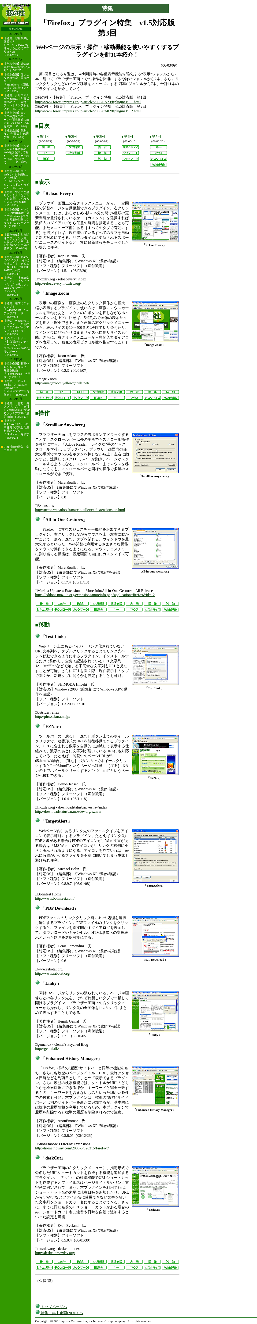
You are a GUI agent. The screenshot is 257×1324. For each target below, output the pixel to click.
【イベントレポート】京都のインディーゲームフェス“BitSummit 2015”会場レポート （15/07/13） (17, 347)
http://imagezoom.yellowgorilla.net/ (62, 383)
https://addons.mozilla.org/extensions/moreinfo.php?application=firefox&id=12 (95, 595)
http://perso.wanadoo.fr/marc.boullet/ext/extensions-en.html (80, 510)
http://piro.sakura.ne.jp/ (52, 717)
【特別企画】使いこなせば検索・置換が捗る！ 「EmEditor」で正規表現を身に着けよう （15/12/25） (16, 83)
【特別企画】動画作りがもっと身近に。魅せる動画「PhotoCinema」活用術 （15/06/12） (17, 370)
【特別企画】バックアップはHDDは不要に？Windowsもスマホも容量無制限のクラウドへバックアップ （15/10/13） (17, 218)
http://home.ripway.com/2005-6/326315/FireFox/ (72, 1148)
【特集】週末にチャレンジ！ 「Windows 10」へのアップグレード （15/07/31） (16, 310)
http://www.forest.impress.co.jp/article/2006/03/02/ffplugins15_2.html (88, 111)
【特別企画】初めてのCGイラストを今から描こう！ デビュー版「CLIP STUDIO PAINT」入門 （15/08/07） (17, 265)
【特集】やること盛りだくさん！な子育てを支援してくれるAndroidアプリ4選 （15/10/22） (16, 198)
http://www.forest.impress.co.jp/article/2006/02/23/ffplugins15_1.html (88, 102)
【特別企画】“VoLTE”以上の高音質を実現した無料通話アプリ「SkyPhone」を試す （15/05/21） (16, 429)
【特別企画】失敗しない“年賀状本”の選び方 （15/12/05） (16, 134)
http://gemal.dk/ (47, 1049)
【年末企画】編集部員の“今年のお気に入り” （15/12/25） (17, 67)
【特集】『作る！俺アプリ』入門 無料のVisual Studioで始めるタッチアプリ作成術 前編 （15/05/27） (17, 410)
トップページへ (51, 1307)
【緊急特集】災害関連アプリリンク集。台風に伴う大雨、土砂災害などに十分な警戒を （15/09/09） (16, 241)
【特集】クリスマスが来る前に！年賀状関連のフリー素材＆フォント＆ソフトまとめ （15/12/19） (16, 102)
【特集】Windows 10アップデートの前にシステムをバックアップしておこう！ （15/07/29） (16, 327)
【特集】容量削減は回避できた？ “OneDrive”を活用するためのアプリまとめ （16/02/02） (16, 47)
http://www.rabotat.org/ (52, 973)
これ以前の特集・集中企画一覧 (16, 448)
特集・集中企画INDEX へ (59, 1313)
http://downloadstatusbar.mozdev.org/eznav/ (68, 811)
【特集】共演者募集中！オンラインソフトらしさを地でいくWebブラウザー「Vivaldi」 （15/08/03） (16, 286)
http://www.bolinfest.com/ (54, 898)
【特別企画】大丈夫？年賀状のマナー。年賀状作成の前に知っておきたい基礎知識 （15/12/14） (16, 119)
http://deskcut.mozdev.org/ (55, 1253)
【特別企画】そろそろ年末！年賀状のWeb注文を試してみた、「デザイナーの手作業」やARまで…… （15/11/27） (16, 154)
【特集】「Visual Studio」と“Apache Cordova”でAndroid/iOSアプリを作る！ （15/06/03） (17, 387)
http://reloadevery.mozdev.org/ (58, 283)
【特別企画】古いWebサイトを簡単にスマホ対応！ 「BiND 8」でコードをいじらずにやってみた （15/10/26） (17, 179)
